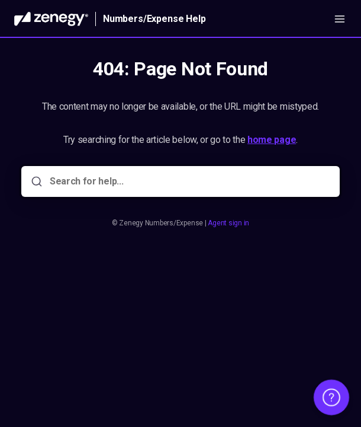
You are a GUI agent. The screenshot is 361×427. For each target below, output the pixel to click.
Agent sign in (228, 223)
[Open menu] (339, 18)
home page (271, 139)
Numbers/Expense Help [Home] (154, 18)
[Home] (51, 19)
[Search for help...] (189, 181)
